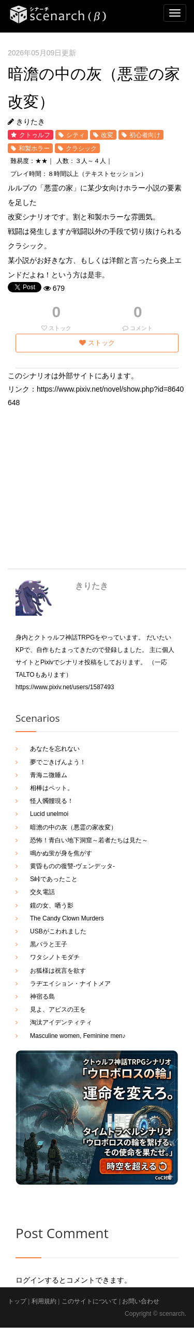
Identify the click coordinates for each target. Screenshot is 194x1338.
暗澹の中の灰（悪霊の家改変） (73, 827)
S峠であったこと (54, 879)
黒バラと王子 (48, 944)
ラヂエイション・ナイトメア (70, 983)
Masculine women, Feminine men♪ (78, 1035)
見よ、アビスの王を (58, 1009)
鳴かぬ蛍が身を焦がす (61, 853)
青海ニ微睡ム (48, 775)
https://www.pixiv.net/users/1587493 (65, 687)
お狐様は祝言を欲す (58, 970)
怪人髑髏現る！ (51, 801)
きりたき (91, 586)
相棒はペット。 (51, 788)
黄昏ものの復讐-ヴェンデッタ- (72, 866)
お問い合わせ (140, 1301)
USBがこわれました (58, 931)
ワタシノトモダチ (55, 957)
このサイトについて (89, 1301)
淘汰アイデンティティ (61, 1022)
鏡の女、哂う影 (51, 905)
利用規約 (44, 1301)
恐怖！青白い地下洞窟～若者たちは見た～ (89, 840)
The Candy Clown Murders (67, 918)
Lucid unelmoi (49, 813)
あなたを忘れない (55, 748)
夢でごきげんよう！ (58, 762)
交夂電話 (42, 892)
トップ (17, 1301)
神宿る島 (42, 996)
